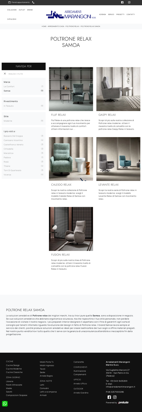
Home (44, 26)
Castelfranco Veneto (13, 144)
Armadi (43, 395)
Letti (42, 384)
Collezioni (12, 10)
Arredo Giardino (81, 392)
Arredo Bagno (46, 375)
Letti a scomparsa (48, 391)
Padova (7, 157)
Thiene (7, 166)
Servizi (111, 14)
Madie (9, 388)
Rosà (6, 161)
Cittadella (8, 148)
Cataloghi (11, 19)
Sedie (42, 372)
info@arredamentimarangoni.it (120, 386)
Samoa (7, 90)
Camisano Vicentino (13, 140)
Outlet (22, 10)
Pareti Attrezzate (14, 384)
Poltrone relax (72, 26)
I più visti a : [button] (10, 131)
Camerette (79, 362)
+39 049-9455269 (118, 381)
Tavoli (42, 369)
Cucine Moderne (14, 368)
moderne (8, 120)
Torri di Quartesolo (12, 170)
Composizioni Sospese (16, 395)
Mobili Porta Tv (47, 362)
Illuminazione (80, 371)
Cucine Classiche (14, 372)
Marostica (8, 153)
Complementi (80, 374)
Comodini (44, 388)
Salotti (9, 391)
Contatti (131, 14)
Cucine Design (13, 365)
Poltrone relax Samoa (90, 26)
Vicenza (7, 174)
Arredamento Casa (56, 26)
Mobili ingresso (47, 365)
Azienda (102, 14)
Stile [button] (6, 116)
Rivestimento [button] (11, 101)
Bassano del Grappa (13, 136)
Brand (30, 10)
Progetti (120, 14)
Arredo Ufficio (80, 383)
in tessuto (8, 106)
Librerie (9, 381)
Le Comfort (9, 86)
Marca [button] (7, 82)
